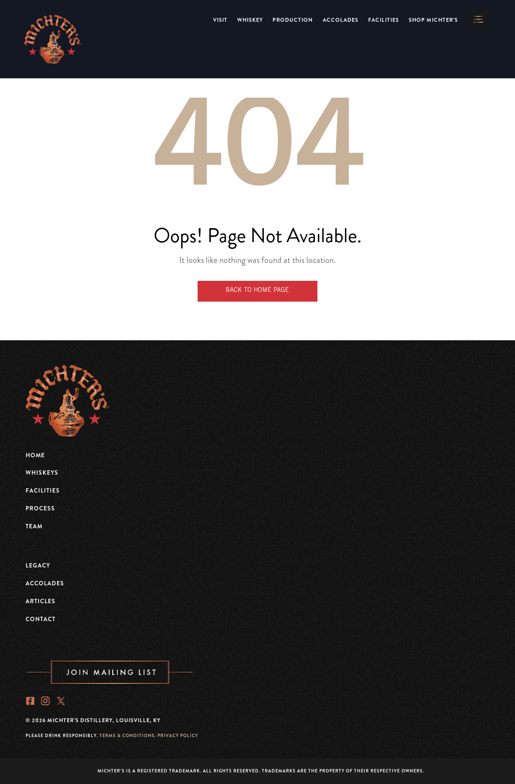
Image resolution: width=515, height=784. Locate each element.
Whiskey (250, 20)
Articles (41, 601)
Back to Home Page (257, 291)
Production (292, 20)
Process (40, 508)
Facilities (383, 20)
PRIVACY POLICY (177, 736)
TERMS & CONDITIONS (127, 736)
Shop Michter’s (433, 20)
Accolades (340, 20)
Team (34, 526)
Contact (41, 619)
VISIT (220, 20)
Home (35, 455)
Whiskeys (42, 472)
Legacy (38, 565)
